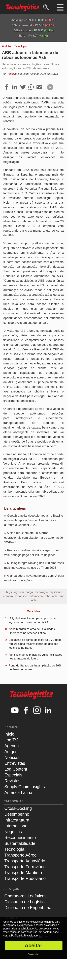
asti (33, 600)
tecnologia (41, 592)
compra (8, 596)
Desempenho (16, 814)
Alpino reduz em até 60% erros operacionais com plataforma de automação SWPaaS (33, 537)
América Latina (18, 792)
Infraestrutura (16, 820)
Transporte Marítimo (23, 872)
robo (47, 596)
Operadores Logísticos (25, 896)
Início (9, 734)
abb (54, 596)
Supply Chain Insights (24, 786)
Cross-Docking (18, 808)
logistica (19, 592)
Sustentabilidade (19, 843)
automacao (36, 596)
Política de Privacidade (24, 935)
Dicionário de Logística (25, 901)
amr (61, 596)
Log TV (11, 740)
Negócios (13, 831)
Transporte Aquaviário (24, 861)
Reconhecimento (20, 837)
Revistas (12, 780)
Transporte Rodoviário (25, 878)
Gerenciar (33, 954)
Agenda (11, 745)
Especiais (13, 775)
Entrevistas (14, 763)
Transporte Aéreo (20, 855)
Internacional (16, 826)
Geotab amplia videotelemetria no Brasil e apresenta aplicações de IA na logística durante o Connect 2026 (33, 520)
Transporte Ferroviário (25, 866)
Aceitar (33, 945)
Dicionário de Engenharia (27, 907)
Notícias (6, 46)
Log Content (15, 769)
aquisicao (56, 592)
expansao (21, 596)
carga (29, 592)
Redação (12, 73)
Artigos (10, 751)
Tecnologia (20, 46)
